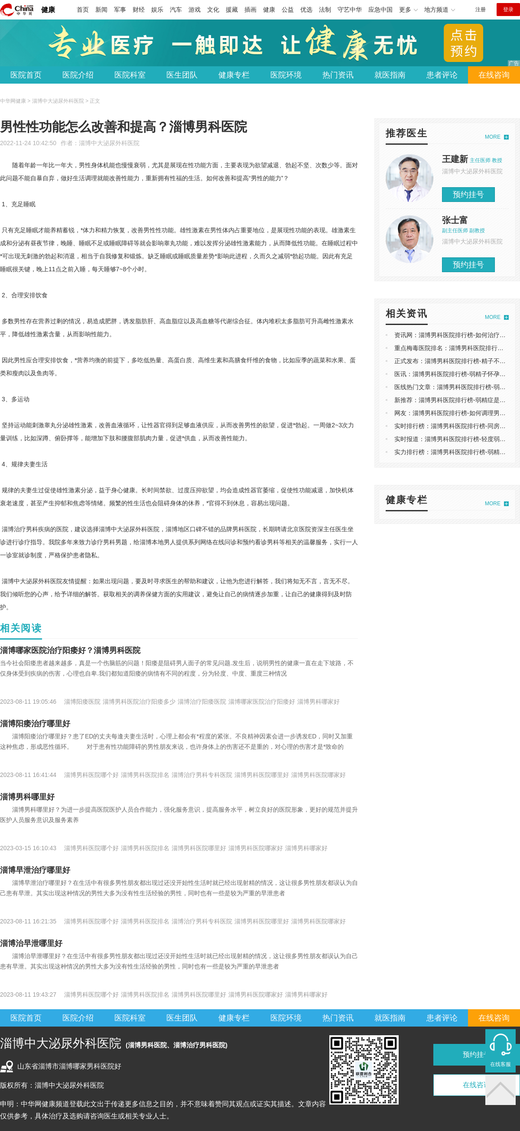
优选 (306, 9)
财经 (139, 9)
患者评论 (442, 75)
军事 (120, 9)
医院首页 (26, 75)
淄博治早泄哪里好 (31, 943)
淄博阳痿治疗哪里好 (35, 723)
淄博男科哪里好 (27, 797)
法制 (325, 9)
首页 (83, 9)
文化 (213, 9)
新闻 (101, 9)
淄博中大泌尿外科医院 (109, 143)
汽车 (176, 9)
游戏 (194, 9)
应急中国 (380, 9)
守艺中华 (350, 9)
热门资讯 (338, 75)
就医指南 (390, 75)
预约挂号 (468, 194)
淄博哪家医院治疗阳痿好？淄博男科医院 (70, 650)
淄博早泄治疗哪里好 (35, 870)
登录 (508, 9)
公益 (288, 9)
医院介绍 (78, 75)
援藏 (232, 9)
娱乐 (157, 9)
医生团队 (182, 75)
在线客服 (500, 1064)
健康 (48, 9)
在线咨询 (494, 75)
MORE (492, 137)
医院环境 (286, 75)
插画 (250, 9)
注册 (480, 9)
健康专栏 (234, 75)
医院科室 (130, 75)
